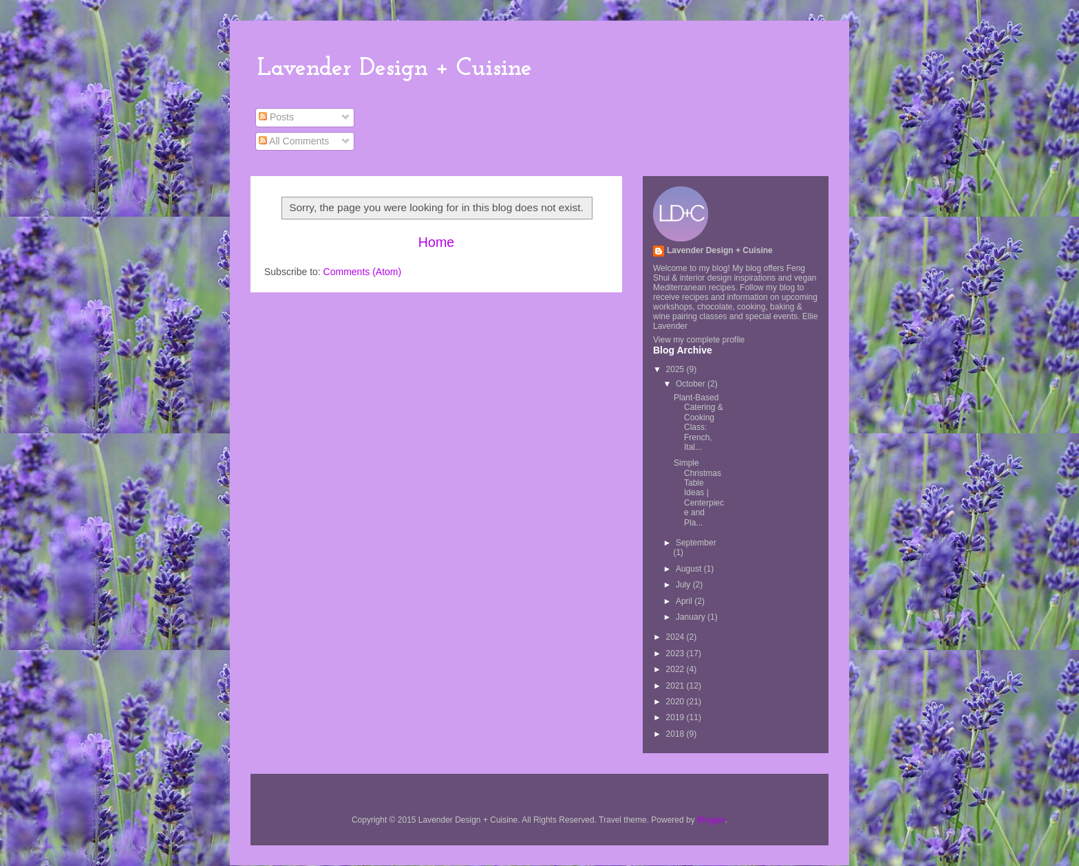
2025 (676, 369)
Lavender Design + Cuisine (394, 68)
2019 (676, 717)
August (690, 569)
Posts (276, 116)
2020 (676, 701)
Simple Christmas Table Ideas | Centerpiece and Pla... (699, 492)
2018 (676, 734)
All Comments (294, 141)
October (691, 384)
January (691, 617)
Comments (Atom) (362, 271)
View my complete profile (699, 340)
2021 (676, 686)
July (684, 584)
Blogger (711, 820)
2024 (676, 637)
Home (436, 242)
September (696, 543)
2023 (676, 653)
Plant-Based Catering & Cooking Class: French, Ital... (698, 422)
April (685, 601)
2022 (676, 669)
